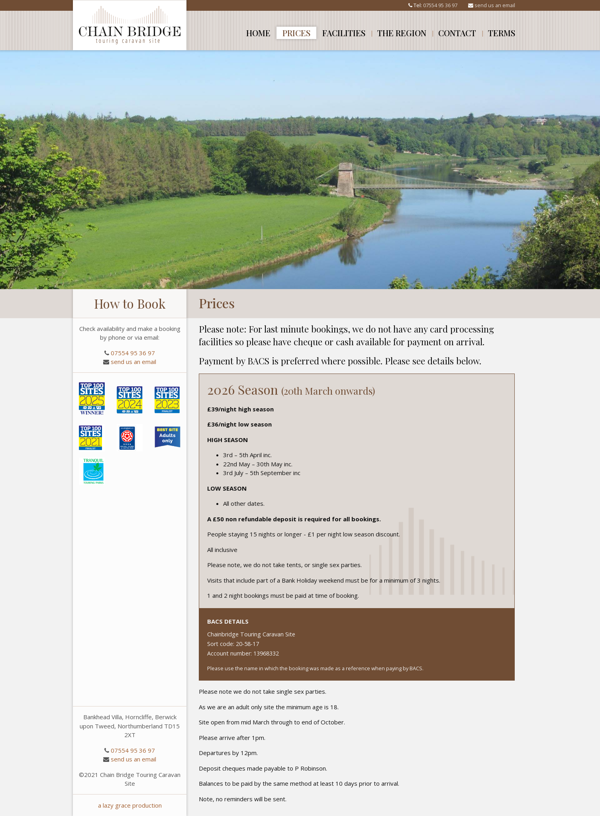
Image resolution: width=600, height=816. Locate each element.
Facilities (343, 32)
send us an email (495, 5)
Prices (296, 32)
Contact (457, 32)
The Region (401, 32)
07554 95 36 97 (440, 5)
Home (258, 32)
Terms (501, 32)
